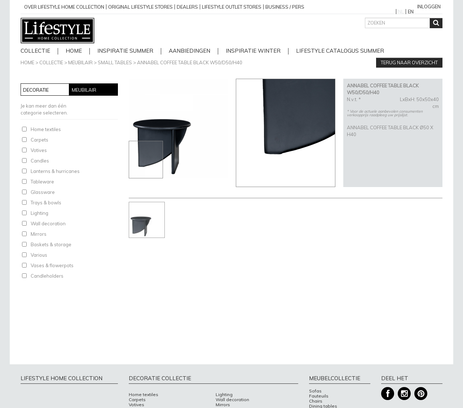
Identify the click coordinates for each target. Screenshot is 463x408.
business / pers (284, 6)
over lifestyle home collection (64, 6)
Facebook (387, 393)
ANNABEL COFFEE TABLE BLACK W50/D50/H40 (189, 62)
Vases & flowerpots (52, 265)
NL (401, 11)
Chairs (315, 401)
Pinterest (420, 393)
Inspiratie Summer (125, 51)
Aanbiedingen (189, 51)
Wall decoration (48, 223)
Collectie (35, 51)
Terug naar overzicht (409, 62)
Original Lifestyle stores (140, 6)
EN (411, 11)
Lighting (39, 213)
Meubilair (80, 62)
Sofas (315, 391)
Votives (39, 150)
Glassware (43, 192)
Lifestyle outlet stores (231, 6)
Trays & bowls (46, 202)
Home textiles (46, 129)
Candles (40, 161)
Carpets (39, 140)
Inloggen (429, 6)
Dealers (187, 6)
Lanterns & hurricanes (55, 171)
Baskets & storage (51, 244)
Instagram (404, 393)
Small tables (115, 62)
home (74, 51)
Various (39, 255)
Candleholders (47, 276)
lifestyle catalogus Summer (340, 51)
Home (27, 62)
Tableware (42, 182)
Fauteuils (318, 396)
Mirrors (39, 234)
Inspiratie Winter (253, 51)
